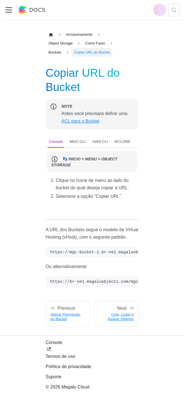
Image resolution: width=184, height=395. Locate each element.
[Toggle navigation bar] (9, 10)
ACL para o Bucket (80, 121)
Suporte (53, 376)
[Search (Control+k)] (173, 10)
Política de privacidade (68, 366)
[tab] (56, 141)
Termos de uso (60, 356)
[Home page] (51, 35)
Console (54, 345)
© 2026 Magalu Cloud (67, 387)
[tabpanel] (92, 180)
